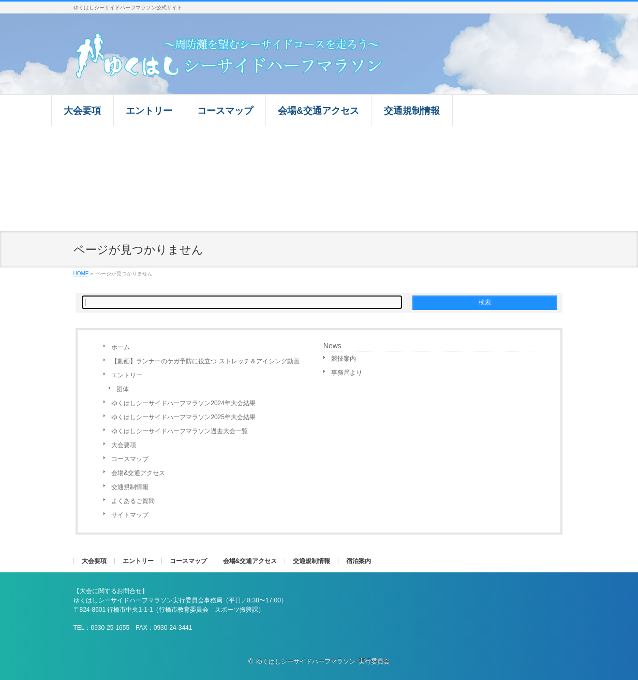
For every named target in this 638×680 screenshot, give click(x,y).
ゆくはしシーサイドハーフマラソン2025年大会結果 (183, 417)
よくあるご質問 (133, 501)
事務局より (346, 372)
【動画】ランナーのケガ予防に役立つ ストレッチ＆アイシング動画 (205, 361)
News (332, 346)
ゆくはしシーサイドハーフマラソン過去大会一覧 (179, 431)
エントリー (126, 375)
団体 (122, 389)
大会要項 (123, 445)
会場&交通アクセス (138, 473)
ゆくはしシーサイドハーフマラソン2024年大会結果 (183, 403)
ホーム (120, 347)
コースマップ (130, 459)
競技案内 (343, 358)
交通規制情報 (130, 487)
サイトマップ (130, 515)
